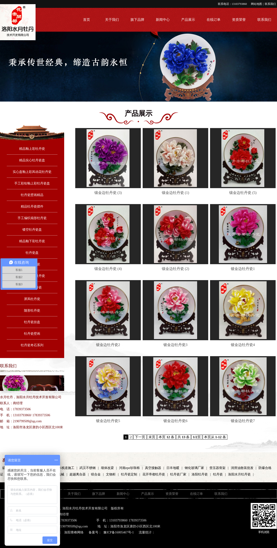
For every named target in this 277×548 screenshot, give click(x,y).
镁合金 (96, 474)
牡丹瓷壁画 (32, 333)
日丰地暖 (172, 468)
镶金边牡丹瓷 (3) (108, 193)
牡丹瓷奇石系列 (32, 345)
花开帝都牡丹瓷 (153, 474)
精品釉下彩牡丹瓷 (32, 241)
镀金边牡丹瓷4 (243, 345)
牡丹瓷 (218, 474)
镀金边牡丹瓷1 (243, 269)
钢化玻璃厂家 (194, 468)
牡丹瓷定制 (129, 474)
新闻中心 (163, 19)
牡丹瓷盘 (32, 252)
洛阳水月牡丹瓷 (239, 474)
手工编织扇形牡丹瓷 (32, 218)
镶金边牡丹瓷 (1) (175, 193)
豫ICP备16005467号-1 (118, 532)
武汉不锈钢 (87, 468)
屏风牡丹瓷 (32, 299)
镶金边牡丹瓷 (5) (243, 193)
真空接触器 (153, 468)
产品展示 (188, 19)
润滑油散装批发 (242, 468)
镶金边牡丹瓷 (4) (108, 269)
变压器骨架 (217, 468)
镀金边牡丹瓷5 (108, 421)
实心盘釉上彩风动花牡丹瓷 (32, 172)
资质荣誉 (239, 19)
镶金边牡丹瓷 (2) (175, 269)
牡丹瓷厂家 (178, 474)
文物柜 (111, 474)
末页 (151, 437)
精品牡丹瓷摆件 (32, 206)
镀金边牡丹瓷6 (175, 421)
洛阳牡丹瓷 (200, 474)
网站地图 (256, 4)
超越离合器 (77, 474)
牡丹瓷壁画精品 (32, 195)
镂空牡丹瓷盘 (32, 229)
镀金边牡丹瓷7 (243, 421)
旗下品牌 (137, 19)
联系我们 (270, 4)
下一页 (140, 437)
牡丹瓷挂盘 (32, 322)
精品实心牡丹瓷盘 (32, 160)
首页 (86, 19)
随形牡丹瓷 (32, 310)
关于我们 (112, 19)
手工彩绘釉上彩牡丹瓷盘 (32, 183)
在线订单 (213, 19)
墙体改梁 (107, 468)
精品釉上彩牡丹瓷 (32, 148)
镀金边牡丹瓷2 (108, 345)
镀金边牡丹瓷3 (175, 345)
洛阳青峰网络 (74, 532)
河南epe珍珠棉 (129, 468)
